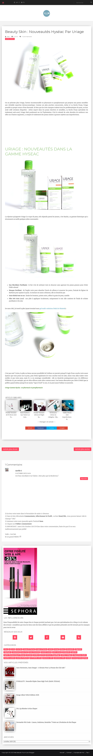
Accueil (62, 752)
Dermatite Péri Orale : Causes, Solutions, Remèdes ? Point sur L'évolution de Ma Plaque (46, 722)
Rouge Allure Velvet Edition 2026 (27, 695)
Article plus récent (10, 449)
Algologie (7, 652)
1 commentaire (27, 36)
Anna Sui (24, 652)
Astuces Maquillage (53, 655)
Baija (85, 658)
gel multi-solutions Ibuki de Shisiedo (52, 309)
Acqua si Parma (41, 649)
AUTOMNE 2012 (35, 658)
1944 (5, 649)
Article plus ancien (82, 449)
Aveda (68, 658)
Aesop (56, 649)
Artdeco (36, 655)
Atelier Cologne (66, 655)
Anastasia (15, 652)
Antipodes (66, 652)
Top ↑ (88, 752)
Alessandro (70, 649)
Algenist (78, 649)
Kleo (8, 36)
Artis (42, 655)
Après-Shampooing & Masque (14, 655)
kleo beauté (17, 752)
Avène (80, 658)
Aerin (50, 649)
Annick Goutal (46, 652)
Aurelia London (9, 658)
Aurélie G (18, 471)
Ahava (62, 649)
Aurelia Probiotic (22, 658)
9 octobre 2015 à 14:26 (23, 473)
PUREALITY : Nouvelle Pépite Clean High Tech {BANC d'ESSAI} (38, 681)
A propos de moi (79, 752)
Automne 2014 (59, 658)
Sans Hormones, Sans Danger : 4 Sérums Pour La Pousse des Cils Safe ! (40, 668)
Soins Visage (10, 39)
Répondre (84, 478)
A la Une (19, 649)
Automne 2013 (48, 658)
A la (13, 649)
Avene (74, 658)
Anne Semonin (34, 652)
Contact (69, 752)
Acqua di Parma (29, 649)
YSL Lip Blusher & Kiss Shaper (26, 709)
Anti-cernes (57, 652)
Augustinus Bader (80, 655)
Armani (29, 655)
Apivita (74, 652)
